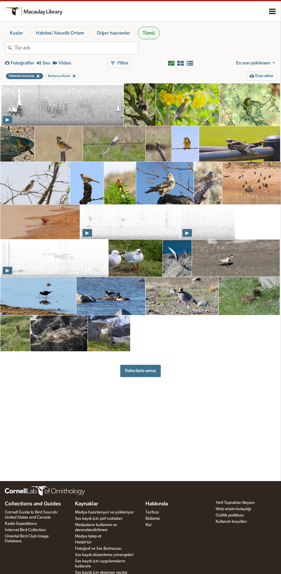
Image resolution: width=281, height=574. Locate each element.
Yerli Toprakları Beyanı (235, 503)
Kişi (148, 525)
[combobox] (76, 48)
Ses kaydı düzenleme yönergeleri (104, 555)
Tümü (149, 33)
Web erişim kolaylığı (233, 509)
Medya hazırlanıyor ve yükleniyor (104, 512)
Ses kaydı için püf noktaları (98, 518)
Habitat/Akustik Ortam (60, 33)
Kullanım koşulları (231, 521)
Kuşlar (16, 33)
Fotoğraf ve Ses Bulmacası (98, 548)
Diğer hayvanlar (113, 33)
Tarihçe (152, 512)
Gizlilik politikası (230, 515)
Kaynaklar (86, 504)
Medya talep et (88, 536)
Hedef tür (83, 542)
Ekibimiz (152, 518)
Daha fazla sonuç (140, 370)
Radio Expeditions (21, 524)
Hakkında (156, 504)
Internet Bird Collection (25, 530)
